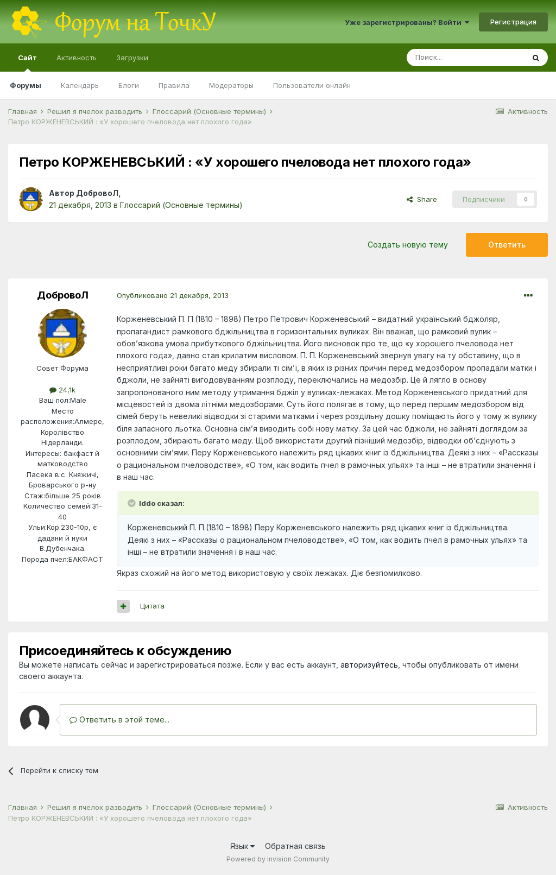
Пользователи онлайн (312, 85)
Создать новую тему (408, 244)
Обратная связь (295, 846)
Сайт (27, 62)
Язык (242, 846)
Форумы (25, 85)
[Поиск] (465, 57)
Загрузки (132, 57)
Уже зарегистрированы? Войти (407, 22)
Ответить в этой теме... (119, 719)
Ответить (507, 244)
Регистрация (513, 21)
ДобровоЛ (97, 193)
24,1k (62, 389)
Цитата (152, 605)
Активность (76, 57)
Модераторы (231, 85)
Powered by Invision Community (278, 859)
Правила (174, 85)
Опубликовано (173, 295)
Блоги (128, 85)
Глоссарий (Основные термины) (181, 205)
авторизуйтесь (369, 664)
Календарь (80, 85)
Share (422, 199)
